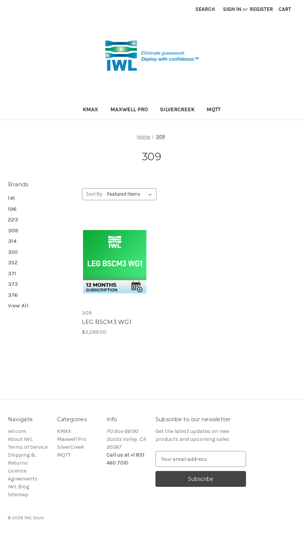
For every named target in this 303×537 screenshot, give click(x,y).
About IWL (20, 439)
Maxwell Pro (129, 109)
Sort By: (94, 194)
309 (13, 230)
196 (12, 209)
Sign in (232, 9)
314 (12, 241)
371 (12, 273)
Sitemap (18, 494)
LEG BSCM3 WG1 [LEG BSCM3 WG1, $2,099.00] (106, 321)
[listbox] (131, 194)
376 (13, 295)
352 (13, 262)
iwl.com (17, 431)
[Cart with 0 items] (284, 9)
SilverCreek (177, 109)
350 (13, 252)
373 (13, 284)
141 (11, 198)
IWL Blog (18, 486)
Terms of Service (28, 447)
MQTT (213, 109)
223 (13, 219)
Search (205, 9)
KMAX (90, 109)
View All (18, 305)
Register (261, 9)
